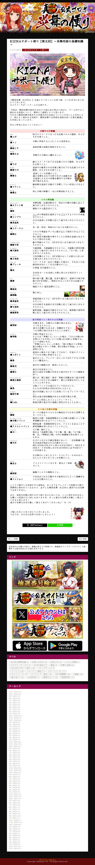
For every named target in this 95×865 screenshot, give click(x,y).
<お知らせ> (56, 662)
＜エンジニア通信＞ (35, 671)
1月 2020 (15, 844)
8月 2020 (15, 829)
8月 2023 (15, 750)
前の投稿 (83, 539)
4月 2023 (15, 759)
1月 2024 (15, 740)
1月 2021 (15, 818)
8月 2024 (15, 724)
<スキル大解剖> (71, 662)
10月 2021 (15, 798)
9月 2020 (15, 827)
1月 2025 (15, 713)
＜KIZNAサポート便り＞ (35, 50)
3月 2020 (15, 840)
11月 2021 (15, 796)
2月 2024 (15, 737)
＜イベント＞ (17, 671)
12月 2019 (15, 846)
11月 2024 (15, 718)
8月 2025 (15, 698)
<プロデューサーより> (20, 665)
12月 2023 (15, 742)
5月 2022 (15, 783)
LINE (60, 525)
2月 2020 (15, 842)
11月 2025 (15, 692)
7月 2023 (15, 753)
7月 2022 (15, 779)
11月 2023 (15, 744)
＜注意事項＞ (32, 677)
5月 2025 (15, 705)
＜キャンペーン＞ (18, 674)
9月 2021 (15, 800)
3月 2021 (15, 814)
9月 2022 (15, 774)
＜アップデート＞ (46, 668)
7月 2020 (15, 831)
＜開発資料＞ (67, 677)
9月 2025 (15, 696)
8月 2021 (15, 803)
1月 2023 (15, 766)
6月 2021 (15, 807)
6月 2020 (15, 833)
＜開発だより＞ (49, 677)
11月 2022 (15, 770)
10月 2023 (15, 746)
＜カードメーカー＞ (56, 671)
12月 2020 (15, 820)
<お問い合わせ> (39, 662)
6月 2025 (15, 703)
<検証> (53, 665)
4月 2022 (15, 785)
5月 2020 (15, 835)
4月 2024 (15, 733)
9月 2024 (15, 722)
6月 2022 (15, 781)
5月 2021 (15, 809)
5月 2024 (15, 731)
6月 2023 (15, 755)
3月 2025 (15, 709)
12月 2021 (15, 794)
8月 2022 (15, 777)
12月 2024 (16, 716)
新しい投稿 (13, 539)
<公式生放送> (40, 665)
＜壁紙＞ (78, 674)
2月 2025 (15, 711)
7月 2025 (15, 700)
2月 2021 (15, 816)
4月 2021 (15, 811)
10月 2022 (15, 772)
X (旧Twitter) (35, 525)
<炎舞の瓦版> (67, 665)
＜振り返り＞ (17, 677)
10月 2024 (15, 720)
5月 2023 (15, 757)
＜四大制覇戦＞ (62, 674)
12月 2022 (15, 768)
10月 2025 (15, 694)
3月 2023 (15, 761)
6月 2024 (15, 729)
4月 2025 (15, 707)
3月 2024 (15, 735)
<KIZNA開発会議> (19, 662)
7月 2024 (15, 726)
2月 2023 (15, 764)
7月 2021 (15, 805)
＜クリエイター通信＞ (41, 674)
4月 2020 (15, 838)
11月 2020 (16, 822)
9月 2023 (15, 748)
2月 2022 (15, 790)
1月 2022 (15, 792)
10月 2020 (15, 824)
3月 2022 (15, 787)
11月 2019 (15, 848)
